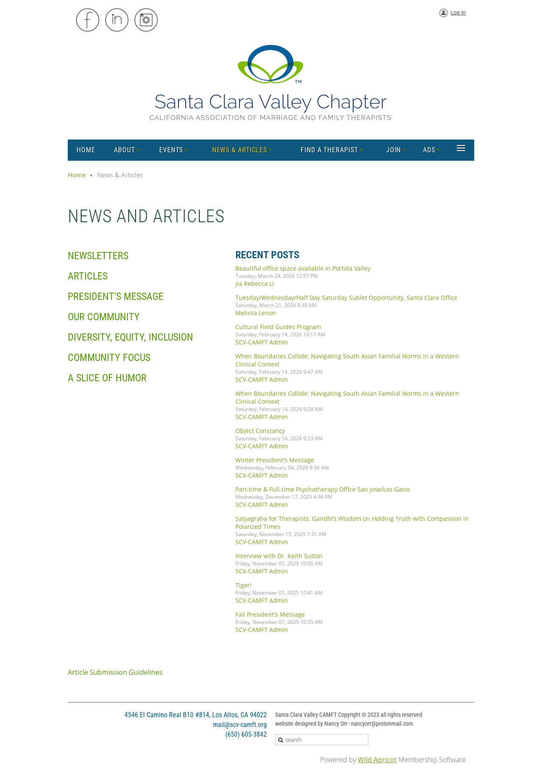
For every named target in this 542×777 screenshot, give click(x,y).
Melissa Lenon (255, 313)
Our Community (104, 317)
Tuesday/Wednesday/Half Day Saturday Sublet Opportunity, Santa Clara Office (346, 297)
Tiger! (243, 585)
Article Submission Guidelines (115, 672)
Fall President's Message (270, 614)
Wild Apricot (377, 759)
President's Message (115, 296)
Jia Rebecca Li (254, 283)
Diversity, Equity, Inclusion (130, 337)
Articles (88, 276)
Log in (458, 12)
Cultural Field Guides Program (278, 327)
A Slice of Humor (107, 378)
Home (77, 174)
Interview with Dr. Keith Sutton (279, 556)
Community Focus (109, 357)
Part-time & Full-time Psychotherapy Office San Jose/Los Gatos (322, 489)
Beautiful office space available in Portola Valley (303, 268)
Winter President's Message (274, 460)
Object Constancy (260, 431)
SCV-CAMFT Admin (261, 342)
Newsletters (98, 256)
